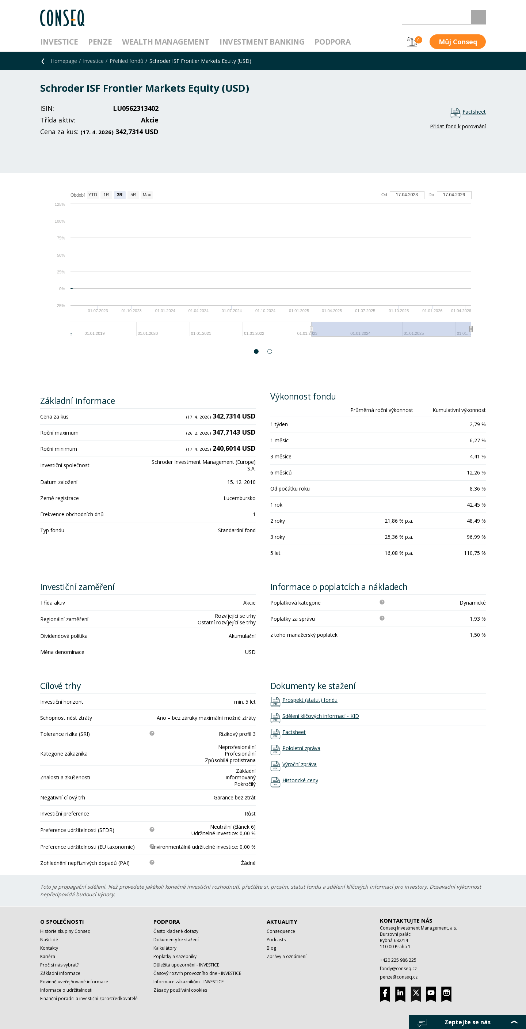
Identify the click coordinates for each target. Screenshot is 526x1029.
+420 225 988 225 (398, 960)
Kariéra (47, 956)
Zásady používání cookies (180, 990)
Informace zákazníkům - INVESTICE (188, 982)
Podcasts (276, 940)
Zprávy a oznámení (286, 956)
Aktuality (282, 921)
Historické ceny (300, 780)
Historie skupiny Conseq (65, 931)
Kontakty (49, 948)
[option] (263, 267)
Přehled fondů (127, 60)
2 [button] (270, 351)
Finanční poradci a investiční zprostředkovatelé (89, 998)
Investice (59, 42)
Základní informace (60, 973)
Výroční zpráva (299, 764)
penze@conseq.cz (399, 977)
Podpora (332, 42)
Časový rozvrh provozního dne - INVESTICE (197, 973)
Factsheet (474, 111)
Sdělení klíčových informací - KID (320, 716)
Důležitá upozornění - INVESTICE (186, 965)
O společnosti (62, 921)
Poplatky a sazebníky (175, 956)
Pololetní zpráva (301, 748)
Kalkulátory (164, 948)
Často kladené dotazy (175, 931)
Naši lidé (49, 940)
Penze (100, 42)
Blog (271, 948)
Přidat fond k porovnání (458, 126)
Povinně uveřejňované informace (74, 982)
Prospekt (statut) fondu (310, 700)
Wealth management (165, 42)
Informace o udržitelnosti (66, 990)
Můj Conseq (458, 41)
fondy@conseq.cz (398, 968)
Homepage (64, 60)
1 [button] (256, 351)
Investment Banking (262, 42)
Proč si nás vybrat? (59, 965)
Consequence (281, 931)
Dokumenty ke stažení (176, 940)
